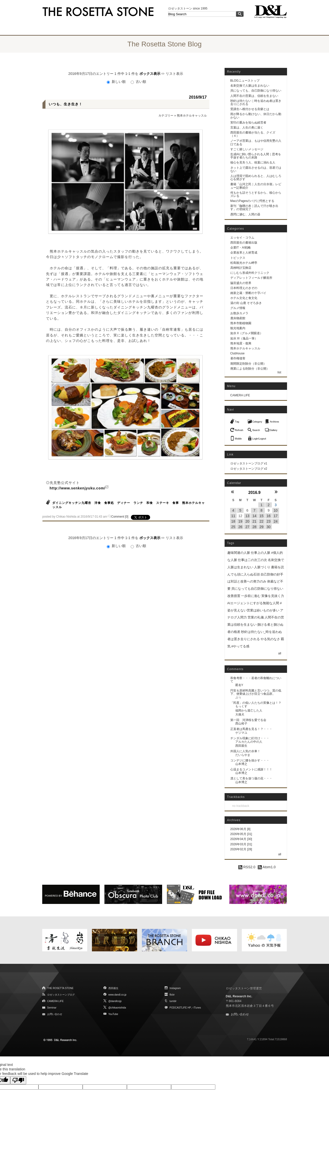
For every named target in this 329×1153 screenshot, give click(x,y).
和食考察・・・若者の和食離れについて (255, 679)
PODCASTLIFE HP (180, 1007)
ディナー (123, 503)
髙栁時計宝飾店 (240, 268)
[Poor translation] (18, 1080)
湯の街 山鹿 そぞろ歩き (246, 303)
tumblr (173, 1001)
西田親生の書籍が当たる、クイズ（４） (252, 134)
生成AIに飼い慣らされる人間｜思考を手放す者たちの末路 (255, 155)
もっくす (241, 706)
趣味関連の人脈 (238, 553)
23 (269, 521)
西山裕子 (241, 723)
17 (276, 516)
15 (262, 516)
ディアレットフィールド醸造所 (251, 278)
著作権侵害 (237, 358)
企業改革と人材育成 (243, 252)
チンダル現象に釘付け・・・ (249, 738)
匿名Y (239, 685)
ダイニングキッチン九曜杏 (71, 503)
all (279, 653)
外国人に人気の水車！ (245, 751)
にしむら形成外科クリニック (249, 273)
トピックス (237, 258)
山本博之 (241, 764)
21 (255, 521)
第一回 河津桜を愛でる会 (248, 720)
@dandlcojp (115, 1001)
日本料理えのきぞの (243, 288)
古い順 (138, 82)
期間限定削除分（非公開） (248, 363)
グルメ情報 (237, 308)
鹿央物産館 (237, 318)
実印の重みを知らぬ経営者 (248, 122)
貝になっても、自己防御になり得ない (255, 90)
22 (262, 521)
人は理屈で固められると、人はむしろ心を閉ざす (255, 177)
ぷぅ (238, 697)
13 (247, 516)
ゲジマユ (241, 732)
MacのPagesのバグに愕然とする (252, 201)
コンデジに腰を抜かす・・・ (249, 760)
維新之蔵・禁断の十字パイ (248, 293)
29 (262, 527)
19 (240, 521)
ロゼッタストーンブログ (61, 994)
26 (240, 527)
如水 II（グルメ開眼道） (246, 333)
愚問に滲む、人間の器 (245, 214)
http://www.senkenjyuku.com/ (77, 488)
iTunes (197, 1007)
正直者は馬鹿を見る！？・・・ (251, 729)
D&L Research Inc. (239, 996)
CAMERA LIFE (240, 395)
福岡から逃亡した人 (248, 710)
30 (269, 527)
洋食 (97, 503)
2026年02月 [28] (241, 849)
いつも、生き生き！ (65, 104)
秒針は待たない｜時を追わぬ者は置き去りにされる (255, 102)
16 (269, 516)
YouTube (113, 1014)
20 (247, 521)
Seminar (51, 1007)
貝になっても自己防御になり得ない (257, 588)
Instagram (175, 988)
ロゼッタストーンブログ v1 (248, 463)
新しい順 (117, 82)
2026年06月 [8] (240, 829)
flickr (172, 994)
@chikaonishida (117, 1007)
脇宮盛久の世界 (240, 283)
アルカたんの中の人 (248, 741)
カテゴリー (165, 115)
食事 (175, 503)
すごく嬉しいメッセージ (246, 149)
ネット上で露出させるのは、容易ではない (255, 169)
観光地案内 (237, 328)
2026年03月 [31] (241, 844)
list (279, 372)
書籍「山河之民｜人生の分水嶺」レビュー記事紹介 (255, 185)
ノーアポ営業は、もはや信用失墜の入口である (255, 142)
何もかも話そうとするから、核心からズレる (255, 194)
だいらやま (242, 755)
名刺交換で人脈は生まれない (249, 85)
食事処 (109, 503)
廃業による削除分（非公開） (249, 368)
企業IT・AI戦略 (240, 247)
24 (276, 521)
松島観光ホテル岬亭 (243, 263)
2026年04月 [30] (241, 839)
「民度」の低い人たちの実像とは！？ (255, 703)
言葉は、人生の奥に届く (246, 127)
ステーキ (162, 503)
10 (276, 510)
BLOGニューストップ (245, 80)
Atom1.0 (267, 867)
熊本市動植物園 (240, 323)
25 (233, 527)
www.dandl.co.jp (117, 994)
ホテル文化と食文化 (243, 298)
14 (255, 516)
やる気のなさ (270, 639)
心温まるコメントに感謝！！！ (251, 769)
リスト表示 (174, 74)
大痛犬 (239, 714)
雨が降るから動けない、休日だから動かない (255, 115)
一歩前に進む (251, 596)
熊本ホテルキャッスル (192, 115)
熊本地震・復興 (240, 343)
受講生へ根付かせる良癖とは (249, 109)
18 (233, 521)
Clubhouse (237, 353)
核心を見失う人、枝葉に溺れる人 (252, 162)
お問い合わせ (54, 1014)
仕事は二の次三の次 (252, 560)
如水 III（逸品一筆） (244, 338)
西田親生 (241, 745)
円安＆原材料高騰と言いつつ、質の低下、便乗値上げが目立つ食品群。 (255, 692)
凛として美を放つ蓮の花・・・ (251, 778)
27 (247, 527)
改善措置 (233, 596)
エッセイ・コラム (242, 237)
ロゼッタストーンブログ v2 (248, 468)
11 (233, 516)
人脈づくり (262, 567)
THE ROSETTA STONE (60, 988)
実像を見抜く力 (272, 596)
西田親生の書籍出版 (243, 242)
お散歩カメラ (239, 313)
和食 (149, 503)
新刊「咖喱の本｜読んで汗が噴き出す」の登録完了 (254, 207)
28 (255, 527)
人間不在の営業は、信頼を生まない (254, 96)
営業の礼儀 (256, 617)
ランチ (138, 503)
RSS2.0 (246, 867)
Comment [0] (119, 516)
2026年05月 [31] (241, 834)
